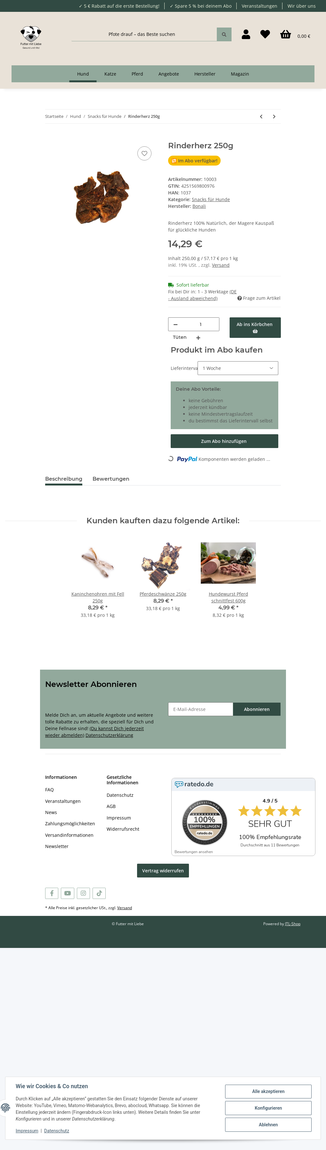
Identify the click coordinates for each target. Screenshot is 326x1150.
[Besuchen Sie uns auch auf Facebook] (51, 893)
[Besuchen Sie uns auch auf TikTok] (99, 893)
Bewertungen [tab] (111, 479)
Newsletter (57, 846)
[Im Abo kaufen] (224, 441)
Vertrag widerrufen (163, 871)
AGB (111, 806)
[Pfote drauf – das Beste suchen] (144, 34)
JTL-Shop (292, 923)
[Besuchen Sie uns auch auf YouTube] (67, 893)
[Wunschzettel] (265, 34)
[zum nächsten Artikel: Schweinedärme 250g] (274, 116)
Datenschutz (120, 795)
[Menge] (200, 324)
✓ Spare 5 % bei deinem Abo (201, 6)
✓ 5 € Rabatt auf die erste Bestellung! (119, 6)
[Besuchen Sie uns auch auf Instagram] (83, 893)
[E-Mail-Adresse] (200, 709)
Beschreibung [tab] (63, 479)
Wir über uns (302, 6)
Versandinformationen (69, 835)
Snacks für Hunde (211, 199)
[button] (246, 34)
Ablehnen (268, 1124)
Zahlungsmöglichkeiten (70, 823)
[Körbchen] (295, 34)
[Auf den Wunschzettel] (144, 153)
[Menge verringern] (175, 324)
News (51, 812)
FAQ (49, 790)
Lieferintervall (183, 368)
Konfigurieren (268, 1108)
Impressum (119, 818)
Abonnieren (257, 709)
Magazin (240, 74)
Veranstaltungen (259, 6)
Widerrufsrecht (123, 829)
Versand (221, 265)
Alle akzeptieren (268, 1091)
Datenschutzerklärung (109, 735)
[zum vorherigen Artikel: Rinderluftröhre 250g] (261, 116)
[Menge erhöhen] (198, 337)
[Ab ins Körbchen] (50, 137)
